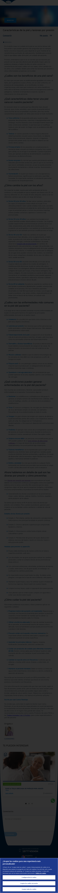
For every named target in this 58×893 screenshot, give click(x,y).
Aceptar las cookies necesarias (29, 883)
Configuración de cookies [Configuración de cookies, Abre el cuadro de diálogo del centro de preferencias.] (29, 877)
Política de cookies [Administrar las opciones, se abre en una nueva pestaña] (41, 873)
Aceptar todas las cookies (29, 889)
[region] (29, 875)
